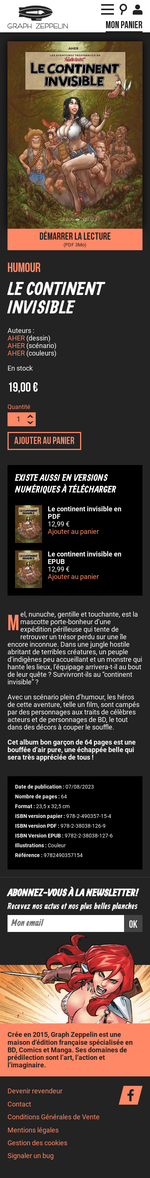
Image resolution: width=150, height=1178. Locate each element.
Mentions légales (33, 1131)
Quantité (19, 408)
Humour (24, 268)
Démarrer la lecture (75, 239)
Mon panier (124, 25)
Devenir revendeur (35, 1092)
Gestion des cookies (37, 1144)
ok (133, 926)
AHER (16, 339)
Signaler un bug (31, 1157)
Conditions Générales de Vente (54, 1118)
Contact (19, 1105)
